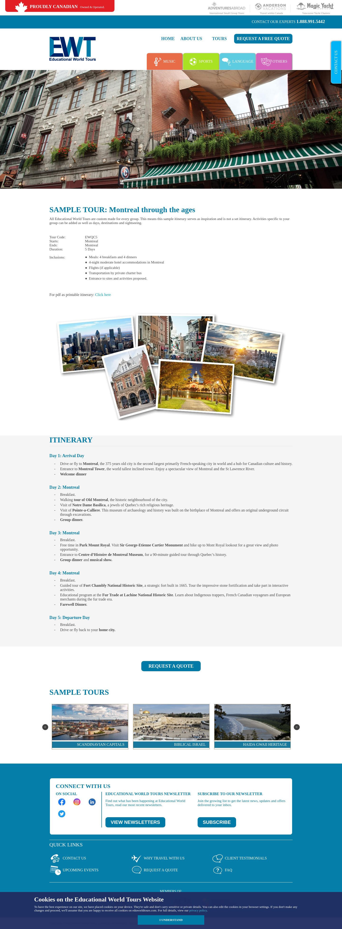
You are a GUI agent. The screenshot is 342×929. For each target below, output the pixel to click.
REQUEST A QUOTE (171, 666)
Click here (103, 295)
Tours (219, 38)
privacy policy (198, 910)
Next (297, 727)
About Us (191, 38)
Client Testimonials (239, 858)
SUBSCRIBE (217, 822)
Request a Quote (154, 870)
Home (168, 38)
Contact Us (336, 62)
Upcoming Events (74, 870)
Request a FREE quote (263, 38)
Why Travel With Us (157, 858)
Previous (45, 727)
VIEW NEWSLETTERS (135, 822)
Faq (222, 870)
